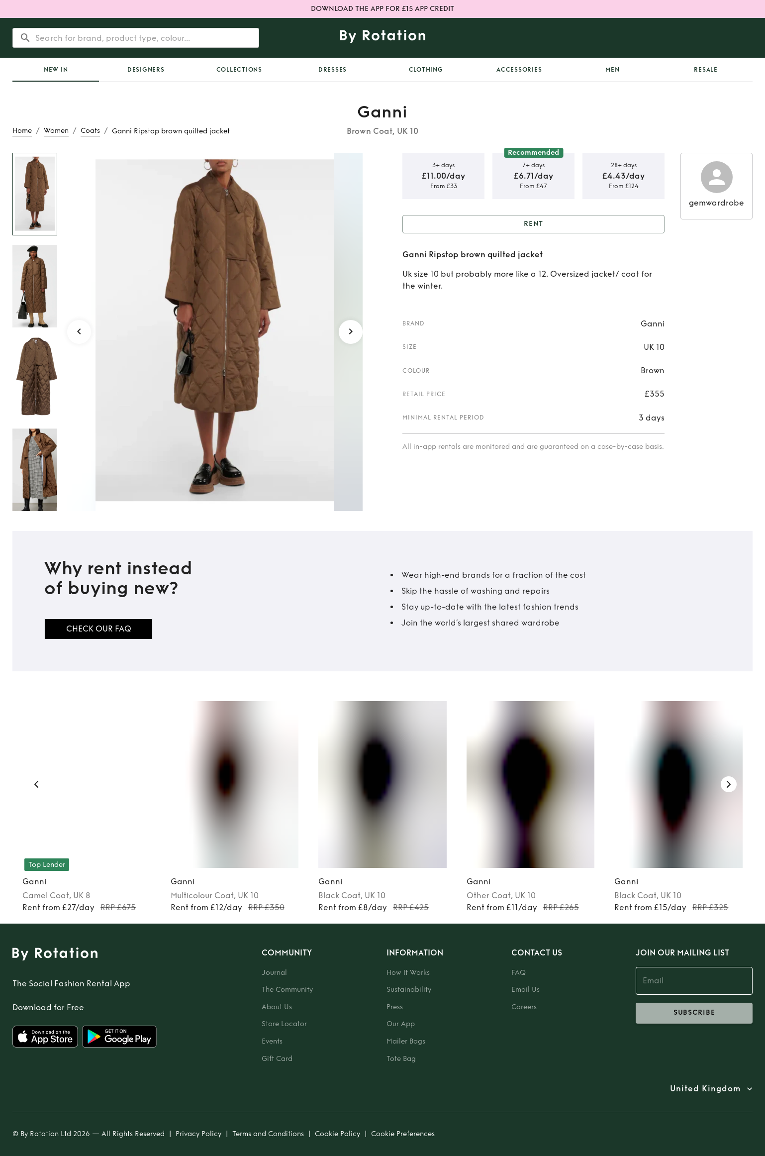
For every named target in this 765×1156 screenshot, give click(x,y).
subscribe (694, 1013)
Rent (533, 224)
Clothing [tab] (426, 69)
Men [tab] (612, 69)
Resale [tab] (706, 69)
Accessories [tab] (519, 69)
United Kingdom (705, 1089)
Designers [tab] (146, 69)
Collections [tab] (239, 69)
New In (56, 69)
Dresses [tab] (332, 69)
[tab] (55, 70)
